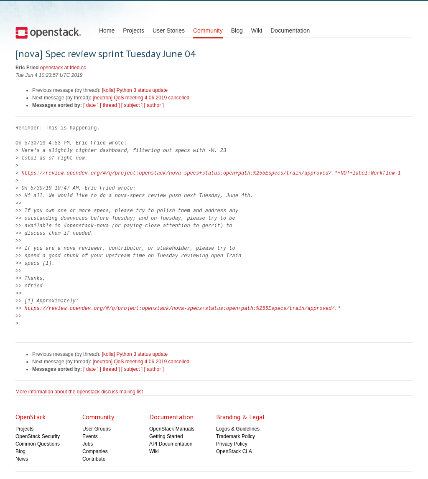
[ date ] (91, 105)
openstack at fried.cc (63, 68)
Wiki (256, 30)
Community (208, 30)
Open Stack (48, 32)
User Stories (169, 30)
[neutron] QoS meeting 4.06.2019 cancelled (141, 98)
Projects (133, 30)
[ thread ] (110, 105)
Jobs (87, 444)
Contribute (93, 459)
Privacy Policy (231, 444)
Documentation (290, 30)
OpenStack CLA (234, 451)
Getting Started (166, 436)
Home (107, 30)
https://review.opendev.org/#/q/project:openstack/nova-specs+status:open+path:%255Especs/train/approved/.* (183, 308)
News (21, 459)
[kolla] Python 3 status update (135, 90)
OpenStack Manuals (171, 429)
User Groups (96, 429)
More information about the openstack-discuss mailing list (79, 392)
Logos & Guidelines (238, 429)
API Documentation (170, 444)
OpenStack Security (37, 436)
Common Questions (37, 444)
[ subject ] (132, 105)
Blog (237, 30)
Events (90, 436)
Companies (95, 451)
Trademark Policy (235, 436)
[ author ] (154, 105)
